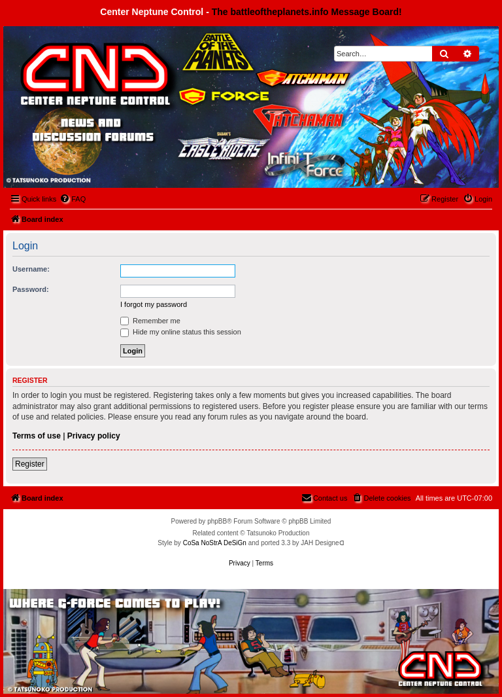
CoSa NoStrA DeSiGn (214, 542)
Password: (30, 289)
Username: (31, 269)
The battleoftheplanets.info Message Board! (307, 12)
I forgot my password (153, 304)
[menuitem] (72, 199)
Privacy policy (93, 435)
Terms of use (36, 435)
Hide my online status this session (180, 332)
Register (29, 464)
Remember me (150, 321)
